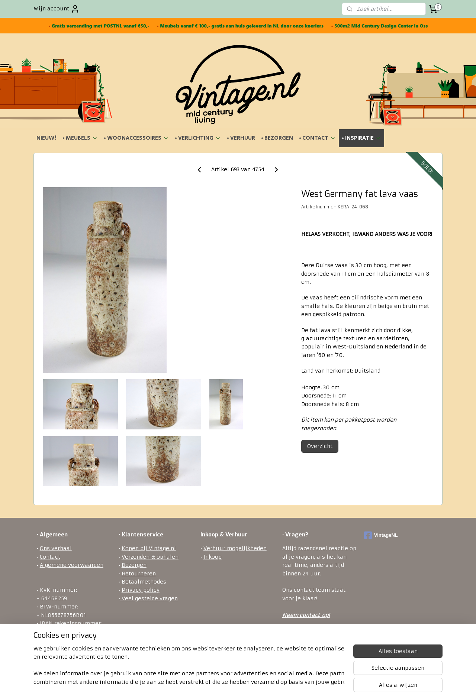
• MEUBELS (80, 138)
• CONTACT (317, 138)
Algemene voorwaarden (71, 565)
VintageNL (381, 535)
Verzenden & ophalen (150, 556)
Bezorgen (134, 565)
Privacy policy (141, 590)
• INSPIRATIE (361, 138)
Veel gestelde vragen (149, 598)
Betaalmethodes (144, 581)
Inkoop (212, 556)
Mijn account (56, 8)
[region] (188, 665)
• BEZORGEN (277, 138)
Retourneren (139, 573)
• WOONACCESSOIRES (136, 138)
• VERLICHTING (198, 138)
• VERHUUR (241, 138)
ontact (311, 615)
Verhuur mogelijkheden (235, 548)
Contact (50, 556)
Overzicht (319, 446)
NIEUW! (46, 138)
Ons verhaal (56, 548)
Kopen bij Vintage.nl (149, 548)
